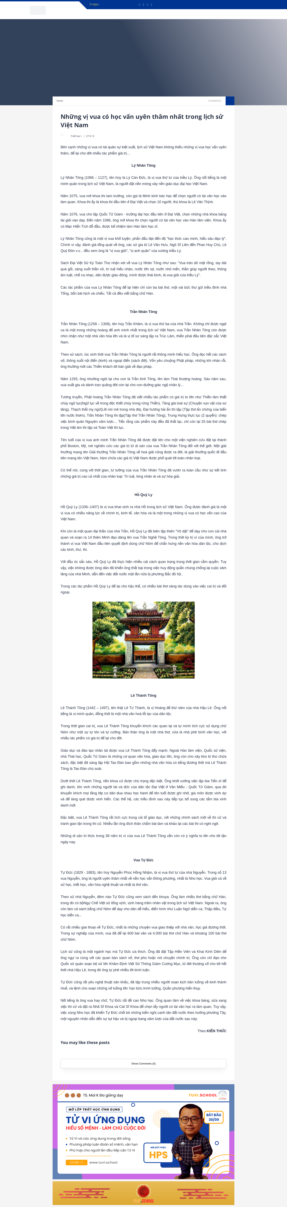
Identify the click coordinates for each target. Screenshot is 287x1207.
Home (60, 100)
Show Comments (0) (143, 1063)
